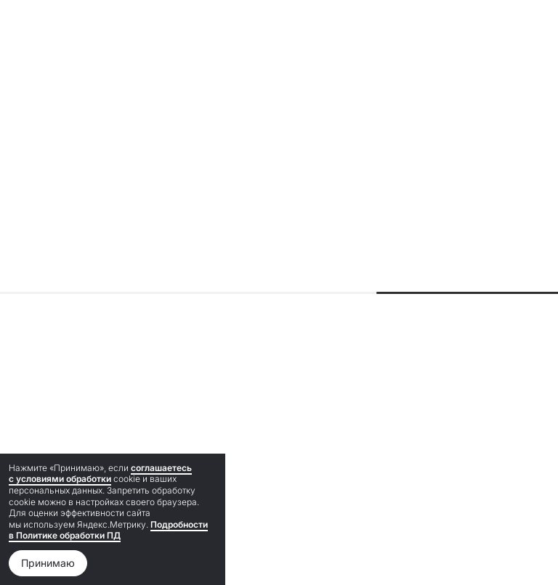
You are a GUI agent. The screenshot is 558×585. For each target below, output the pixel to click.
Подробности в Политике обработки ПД (108, 530)
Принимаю (48, 563)
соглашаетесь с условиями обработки (100, 473)
